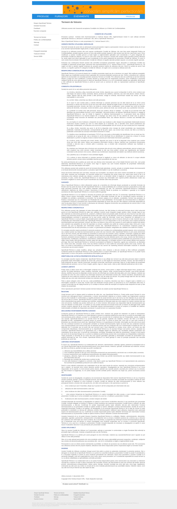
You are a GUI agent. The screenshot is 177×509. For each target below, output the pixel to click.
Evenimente (81, 16)
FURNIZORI (61, 16)
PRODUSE (43, 16)
